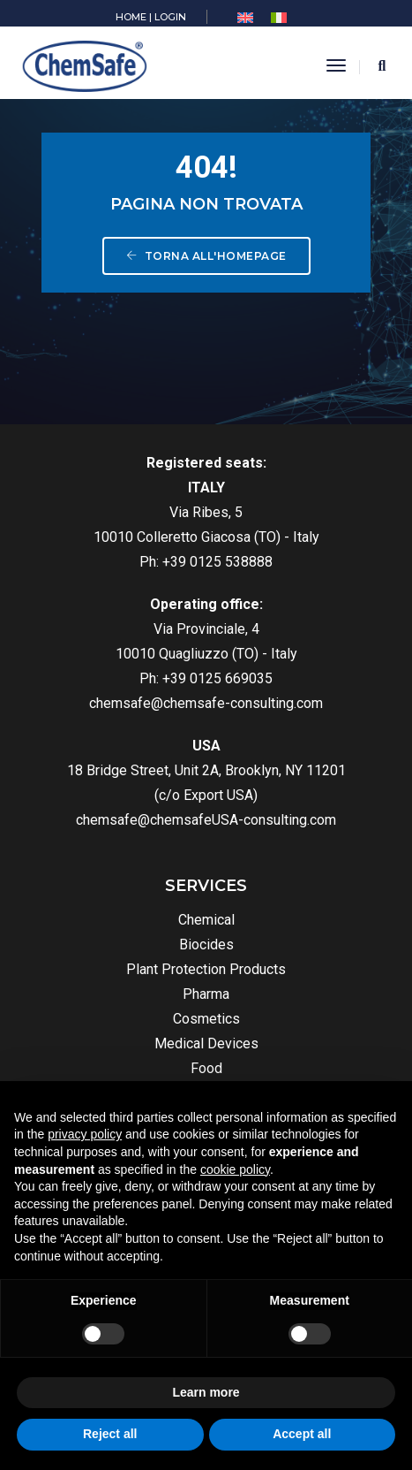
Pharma (206, 994)
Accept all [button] (302, 1434)
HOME (131, 17)
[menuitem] (245, 18)
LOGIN (170, 17)
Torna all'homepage (206, 256)
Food (206, 1068)
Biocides (206, 944)
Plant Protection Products (206, 969)
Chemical (206, 919)
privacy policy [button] (85, 1134)
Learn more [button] (205, 1392)
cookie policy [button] (235, 1169)
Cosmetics (206, 1018)
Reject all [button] (110, 1434)
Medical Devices (206, 1043)
